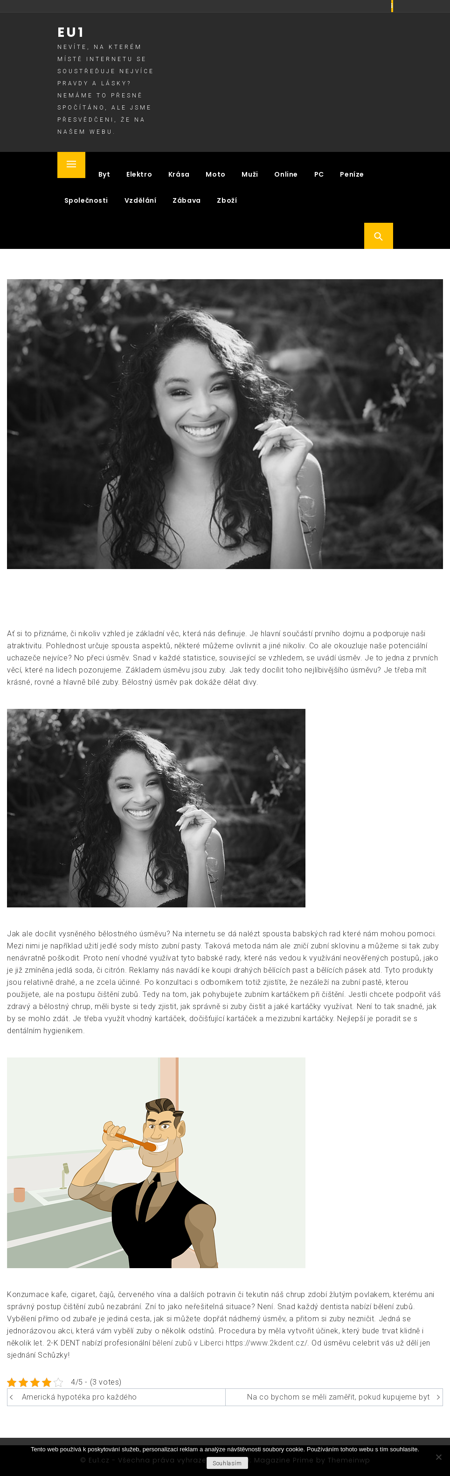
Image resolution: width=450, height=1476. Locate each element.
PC (319, 174)
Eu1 (71, 32)
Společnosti (86, 200)
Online (286, 174)
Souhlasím (227, 1463)
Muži (250, 174)
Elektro (139, 174)
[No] (438, 1457)
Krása (179, 174)
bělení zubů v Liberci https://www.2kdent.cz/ (229, 1343)
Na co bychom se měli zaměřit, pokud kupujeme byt (338, 1397)
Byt (104, 174)
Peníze (352, 174)
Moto (215, 174)
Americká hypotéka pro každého (79, 1397)
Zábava (187, 200)
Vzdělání (141, 200)
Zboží (227, 200)
